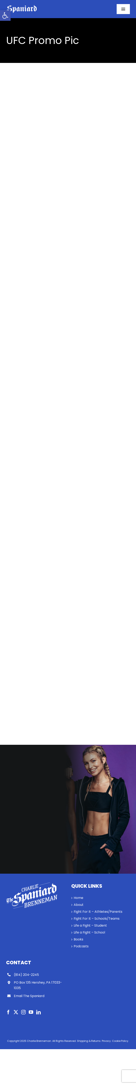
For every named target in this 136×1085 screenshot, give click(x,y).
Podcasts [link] (81, 946)
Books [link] (78, 939)
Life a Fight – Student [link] (90, 925)
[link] (5, 15)
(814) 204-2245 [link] (26, 974)
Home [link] (78, 897)
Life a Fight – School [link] (89, 932)
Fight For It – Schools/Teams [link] (97, 918)
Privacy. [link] (106, 1041)
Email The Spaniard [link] (29, 996)
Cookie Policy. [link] (120, 1041)
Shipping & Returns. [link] (89, 1041)
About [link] (78, 904)
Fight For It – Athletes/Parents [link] (98, 911)
